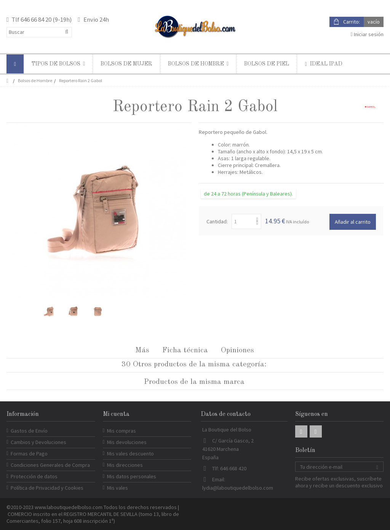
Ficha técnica (185, 350)
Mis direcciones (125, 465)
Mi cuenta (116, 414)
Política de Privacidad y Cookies (47, 487)
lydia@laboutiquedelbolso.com (237, 487)
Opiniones (237, 350)
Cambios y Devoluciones (38, 442)
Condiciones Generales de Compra (50, 465)
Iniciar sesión (367, 34)
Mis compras (121, 430)
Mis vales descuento (130, 453)
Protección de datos (34, 476)
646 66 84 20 (36, 19)
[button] (58, 63)
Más (142, 350)
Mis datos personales (131, 476)
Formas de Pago (29, 453)
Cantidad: (217, 221)
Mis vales (117, 487)
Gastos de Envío (29, 430)
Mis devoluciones (127, 442)
